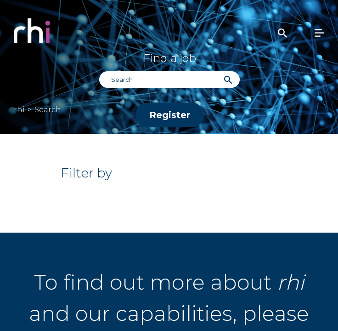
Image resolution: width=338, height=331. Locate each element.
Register (169, 114)
